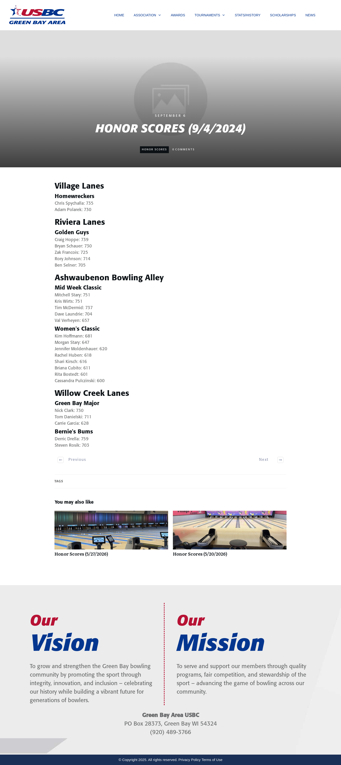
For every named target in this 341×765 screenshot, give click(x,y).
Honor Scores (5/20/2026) (230, 536)
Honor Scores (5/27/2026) (111, 536)
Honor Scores (154, 149)
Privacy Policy (190, 760)
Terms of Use (212, 760)
